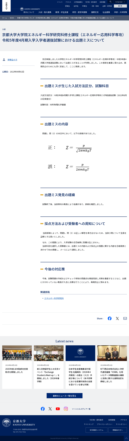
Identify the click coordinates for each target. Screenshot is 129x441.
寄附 (120, 6)
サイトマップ (88, 424)
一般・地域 (95, 6)
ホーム (4, 18)
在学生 (76, 6)
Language (119, 2)
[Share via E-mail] (125, 318)
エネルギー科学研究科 (54, 298)
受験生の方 (12, 59)
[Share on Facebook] (110, 318)
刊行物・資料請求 (91, 2)
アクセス (68, 2)
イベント (60, 2)
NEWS (12, 18)
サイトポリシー (121, 424)
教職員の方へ (118, 430)
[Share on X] (117, 318)
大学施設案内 (78, 2)
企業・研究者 (107, 6)
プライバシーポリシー (105, 424)
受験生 (67, 6)
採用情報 (102, 2)
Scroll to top (126, 438)
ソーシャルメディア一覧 (81, 409)
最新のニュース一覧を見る (64, 395)
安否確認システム (96, 430)
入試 (4, 29)
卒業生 (84, 6)
